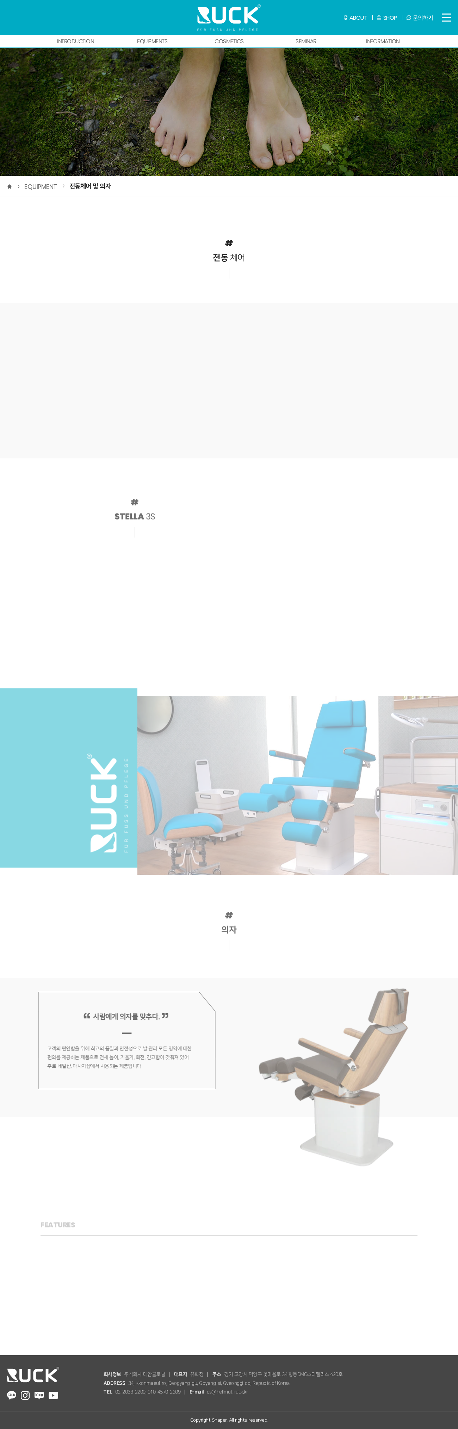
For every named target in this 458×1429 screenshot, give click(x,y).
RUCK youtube (53, 1395)
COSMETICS (229, 41)
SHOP (390, 18)
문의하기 (423, 18)
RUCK (229, 18)
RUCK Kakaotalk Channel (11, 1395)
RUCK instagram (25, 1395)
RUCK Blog (39, 1395)
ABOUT (358, 18)
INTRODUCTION (75, 41)
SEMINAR (306, 41)
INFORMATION (382, 41)
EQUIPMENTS (152, 41)
